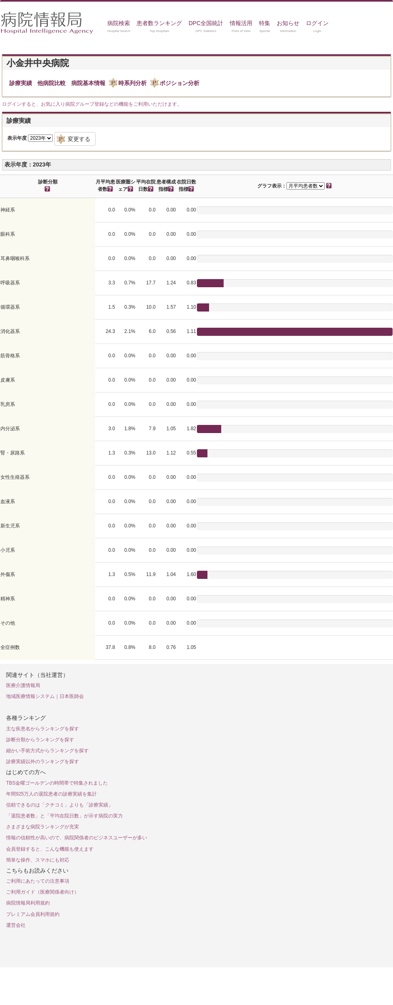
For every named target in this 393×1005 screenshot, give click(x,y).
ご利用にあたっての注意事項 (37, 881)
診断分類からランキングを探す (40, 740)
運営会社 (16, 925)
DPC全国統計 (205, 23)
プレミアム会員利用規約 (33, 914)
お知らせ (288, 23)
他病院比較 (51, 83)
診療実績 (20, 83)
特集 (264, 23)
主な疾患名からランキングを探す (42, 729)
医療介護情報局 (23, 685)
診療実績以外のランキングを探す (42, 761)
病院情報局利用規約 (28, 903)
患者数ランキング (159, 23)
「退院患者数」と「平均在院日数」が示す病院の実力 (64, 816)
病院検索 (118, 23)
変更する (79, 139)
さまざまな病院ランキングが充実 (42, 827)
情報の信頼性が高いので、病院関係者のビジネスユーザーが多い (76, 838)
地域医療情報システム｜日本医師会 (45, 696)
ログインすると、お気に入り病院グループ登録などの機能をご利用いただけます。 (92, 104)
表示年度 (17, 138)
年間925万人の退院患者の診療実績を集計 (51, 794)
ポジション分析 (179, 83)
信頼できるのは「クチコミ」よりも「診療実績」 (59, 805)
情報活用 (241, 23)
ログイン (317, 23)
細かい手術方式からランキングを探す (47, 750)
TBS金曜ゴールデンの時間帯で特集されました (57, 783)
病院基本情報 (88, 83)
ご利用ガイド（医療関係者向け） (42, 892)
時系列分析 (132, 83)
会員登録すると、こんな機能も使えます (50, 849)
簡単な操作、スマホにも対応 (37, 860)
